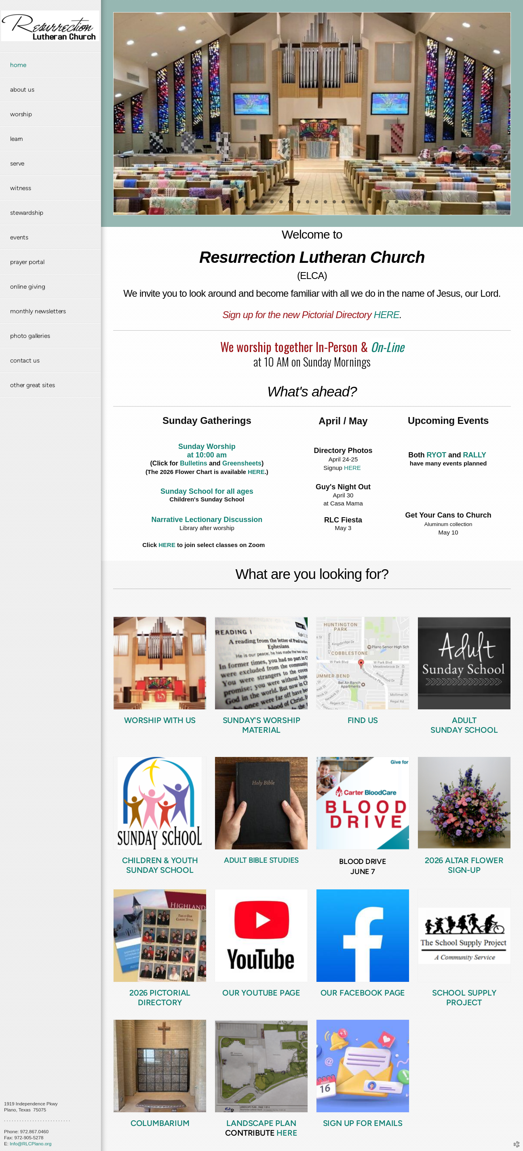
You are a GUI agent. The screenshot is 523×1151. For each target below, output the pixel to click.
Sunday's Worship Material (261, 725)
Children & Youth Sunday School (160, 865)
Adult (464, 720)
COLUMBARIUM (160, 1123)
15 (352, 205)
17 (370, 205)
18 (379, 205)
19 (388, 205)
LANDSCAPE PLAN (261, 1123)
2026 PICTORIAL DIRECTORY (159, 997)
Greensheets (242, 463)
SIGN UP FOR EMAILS (363, 1123)
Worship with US (160, 720)
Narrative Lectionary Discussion (206, 520)
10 (308, 205)
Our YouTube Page (261, 993)
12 (325, 205)
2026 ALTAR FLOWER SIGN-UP (464, 865)
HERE (386, 314)
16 (361, 205)
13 (334, 205)
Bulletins (193, 463)
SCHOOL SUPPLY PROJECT (464, 997)
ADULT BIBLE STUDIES (261, 860)
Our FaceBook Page (363, 993)
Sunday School (464, 730)
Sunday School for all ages (206, 491)
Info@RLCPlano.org (30, 1143)
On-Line (387, 347)
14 (343, 205)
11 (316, 205)
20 (396, 205)
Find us (363, 720)
